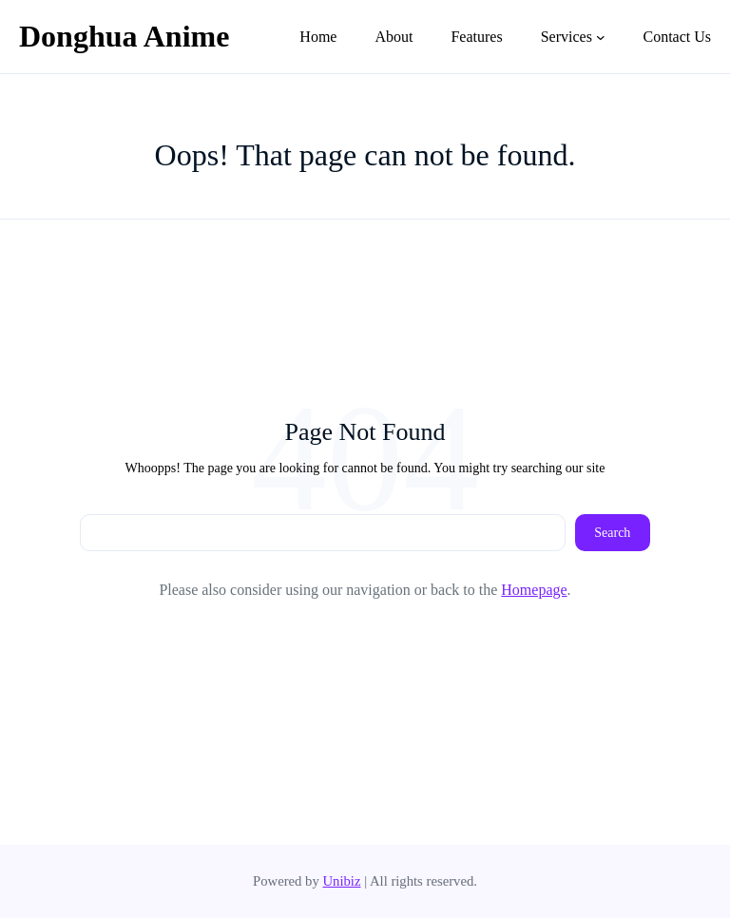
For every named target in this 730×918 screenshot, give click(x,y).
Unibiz (341, 881)
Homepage (534, 590)
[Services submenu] (600, 37)
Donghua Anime (124, 36)
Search (612, 533)
